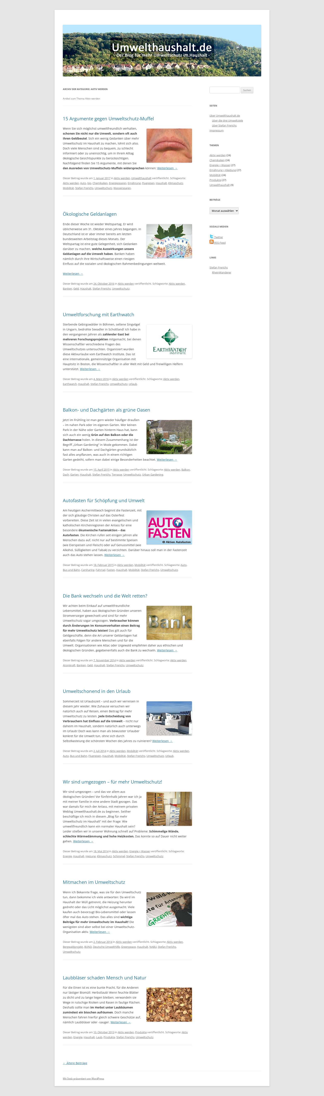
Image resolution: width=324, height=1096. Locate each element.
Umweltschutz (103, 188)
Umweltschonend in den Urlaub (96, 691)
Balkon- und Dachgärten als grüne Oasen (106, 410)
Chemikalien (100, 183)
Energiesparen (117, 183)
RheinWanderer (221, 272)
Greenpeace (128, 947)
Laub (99, 1037)
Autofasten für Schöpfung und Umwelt (104, 500)
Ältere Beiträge (75, 1063)
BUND (88, 947)
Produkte (141, 1032)
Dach (66, 474)
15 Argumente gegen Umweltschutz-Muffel (108, 118)
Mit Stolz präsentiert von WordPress (83, 1078)
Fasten (111, 570)
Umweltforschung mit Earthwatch (98, 314)
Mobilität (68, 188)
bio (89, 183)
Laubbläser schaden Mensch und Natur (104, 977)
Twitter (216, 237)
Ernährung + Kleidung (223, 170)
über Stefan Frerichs (224, 125)
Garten (74, 474)
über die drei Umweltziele (227, 120)
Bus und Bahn (71, 570)
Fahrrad (100, 570)
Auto (83, 183)
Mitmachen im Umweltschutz (94, 882)
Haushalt (161, 183)
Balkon (185, 469)
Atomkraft (69, 665)
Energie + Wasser (139, 851)
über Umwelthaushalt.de (225, 115)
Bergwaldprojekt (73, 947)
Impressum (217, 130)
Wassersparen (122, 188)
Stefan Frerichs (84, 188)
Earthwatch (70, 384)
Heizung (91, 856)
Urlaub (133, 384)
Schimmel (119, 856)
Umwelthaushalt (141, 178)
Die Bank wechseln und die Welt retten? (105, 596)
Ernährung (134, 183)
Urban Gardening (152, 474)
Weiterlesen (167, 168)
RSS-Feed (218, 243)
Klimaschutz (175, 183)
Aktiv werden (122, 178)
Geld (76, 288)
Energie (67, 856)
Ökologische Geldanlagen (90, 214)
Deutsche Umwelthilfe (106, 947)
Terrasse (117, 474)
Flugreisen (148, 183)
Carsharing (87, 570)
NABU (153, 947)
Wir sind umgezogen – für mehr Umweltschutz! (112, 782)
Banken (67, 288)
